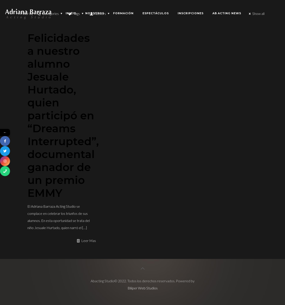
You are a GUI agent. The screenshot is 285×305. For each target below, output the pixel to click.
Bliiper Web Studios (143, 288)
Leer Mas (88, 240)
